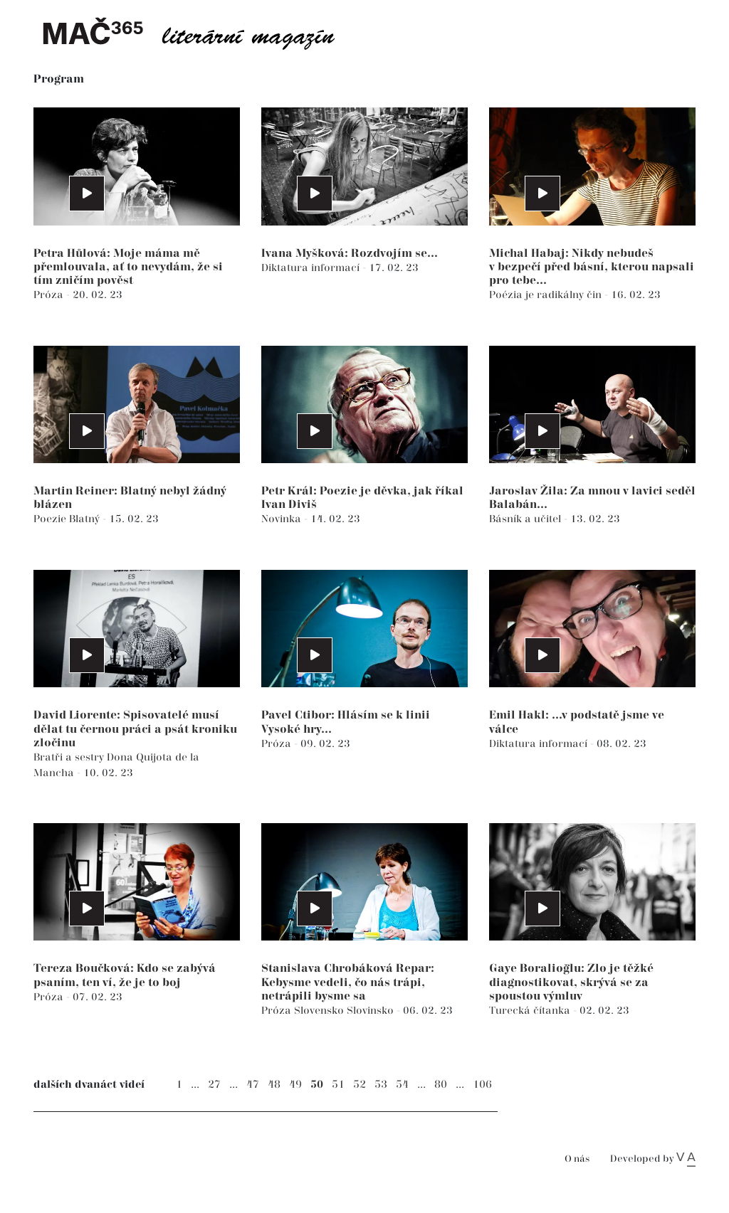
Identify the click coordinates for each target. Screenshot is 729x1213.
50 (316, 1084)
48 (274, 1084)
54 (402, 1084)
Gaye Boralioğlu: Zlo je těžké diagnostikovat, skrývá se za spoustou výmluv (571, 982)
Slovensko (320, 1010)
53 (380, 1084)
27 (214, 1084)
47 (252, 1084)
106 (482, 1084)
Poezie (51, 519)
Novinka (282, 519)
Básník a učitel (526, 519)
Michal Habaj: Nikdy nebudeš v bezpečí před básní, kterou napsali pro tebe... (591, 267)
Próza (49, 295)
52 (359, 1084)
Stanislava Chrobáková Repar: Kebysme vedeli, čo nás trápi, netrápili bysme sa (347, 982)
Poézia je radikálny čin (546, 295)
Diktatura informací (311, 268)
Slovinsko (372, 1010)
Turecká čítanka (531, 1010)
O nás (577, 1159)
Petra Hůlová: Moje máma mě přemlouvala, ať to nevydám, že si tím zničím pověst (128, 267)
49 (295, 1084)
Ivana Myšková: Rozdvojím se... (349, 254)
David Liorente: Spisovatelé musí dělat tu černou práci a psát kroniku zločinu (135, 728)
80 (440, 1084)
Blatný (86, 519)
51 (338, 1084)
